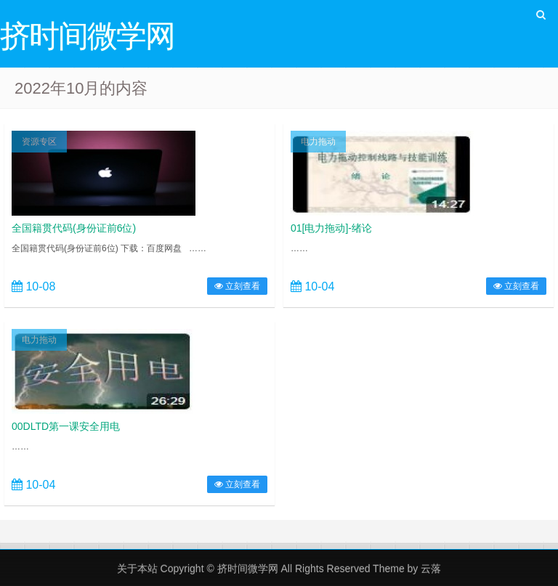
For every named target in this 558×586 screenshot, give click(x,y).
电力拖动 (318, 142)
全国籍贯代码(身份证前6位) (74, 228)
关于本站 (137, 568)
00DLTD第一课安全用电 (66, 426)
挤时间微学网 (247, 568)
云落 (431, 568)
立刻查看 (237, 286)
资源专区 (39, 142)
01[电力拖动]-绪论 (331, 228)
